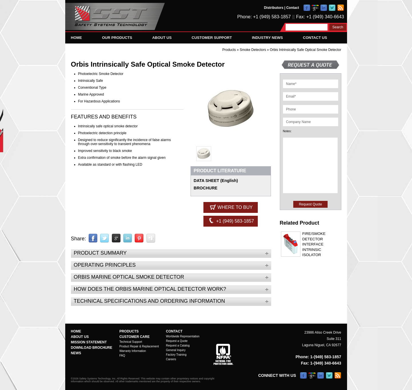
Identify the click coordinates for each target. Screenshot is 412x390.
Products (229, 50)
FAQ (122, 355)
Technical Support (130, 341)
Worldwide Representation (182, 336)
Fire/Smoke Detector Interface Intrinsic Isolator (314, 244)
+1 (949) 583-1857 (230, 220)
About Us (162, 37)
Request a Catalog (178, 345)
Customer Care (134, 337)
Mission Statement (89, 342)
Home (76, 37)
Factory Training (176, 354)
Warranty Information (132, 351)
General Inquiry (175, 350)
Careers (171, 359)
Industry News (267, 37)
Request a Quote (177, 341)
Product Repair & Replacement (139, 346)
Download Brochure (91, 348)
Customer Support (212, 37)
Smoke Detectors (253, 50)
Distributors (273, 8)
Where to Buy (231, 207)
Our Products (117, 37)
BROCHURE (205, 188)
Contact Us (315, 37)
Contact (292, 8)
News (76, 353)
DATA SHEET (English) (216, 180)
